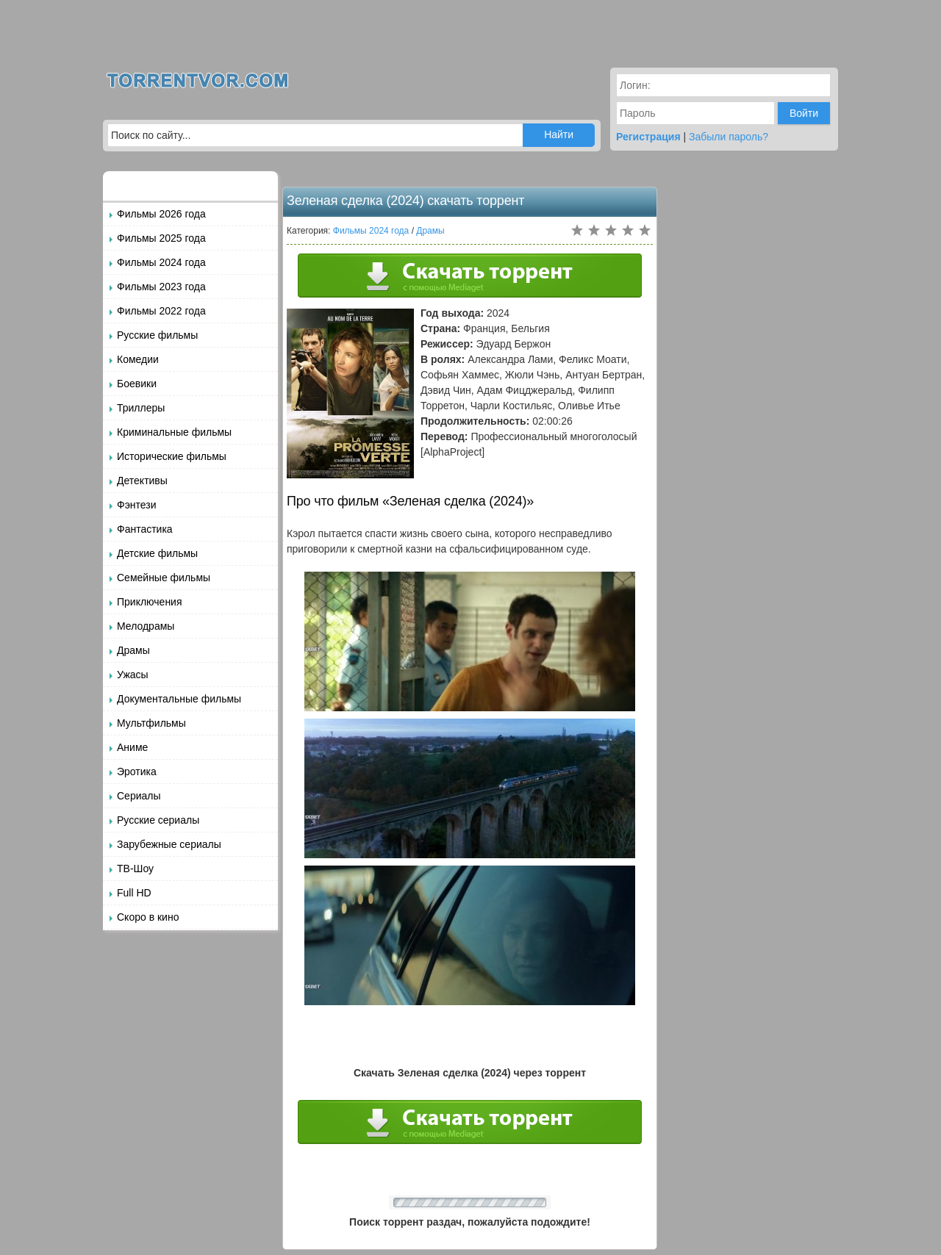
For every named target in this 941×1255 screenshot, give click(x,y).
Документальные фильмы (179, 699)
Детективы (142, 480)
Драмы (133, 650)
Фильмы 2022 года (161, 311)
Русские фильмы (157, 335)
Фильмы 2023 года (161, 286)
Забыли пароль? (728, 137)
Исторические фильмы (171, 456)
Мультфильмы (151, 723)
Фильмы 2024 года (161, 262)
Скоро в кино (148, 917)
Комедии (138, 359)
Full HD (134, 893)
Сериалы (139, 796)
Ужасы (133, 674)
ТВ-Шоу (135, 868)
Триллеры (141, 408)
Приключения (149, 602)
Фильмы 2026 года (161, 214)
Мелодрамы (145, 626)
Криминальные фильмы (174, 432)
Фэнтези (137, 505)
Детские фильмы (157, 553)
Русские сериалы (158, 820)
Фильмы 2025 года (161, 238)
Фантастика (145, 529)
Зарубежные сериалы (169, 844)
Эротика (137, 771)
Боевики (137, 383)
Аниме (132, 747)
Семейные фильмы (163, 577)
